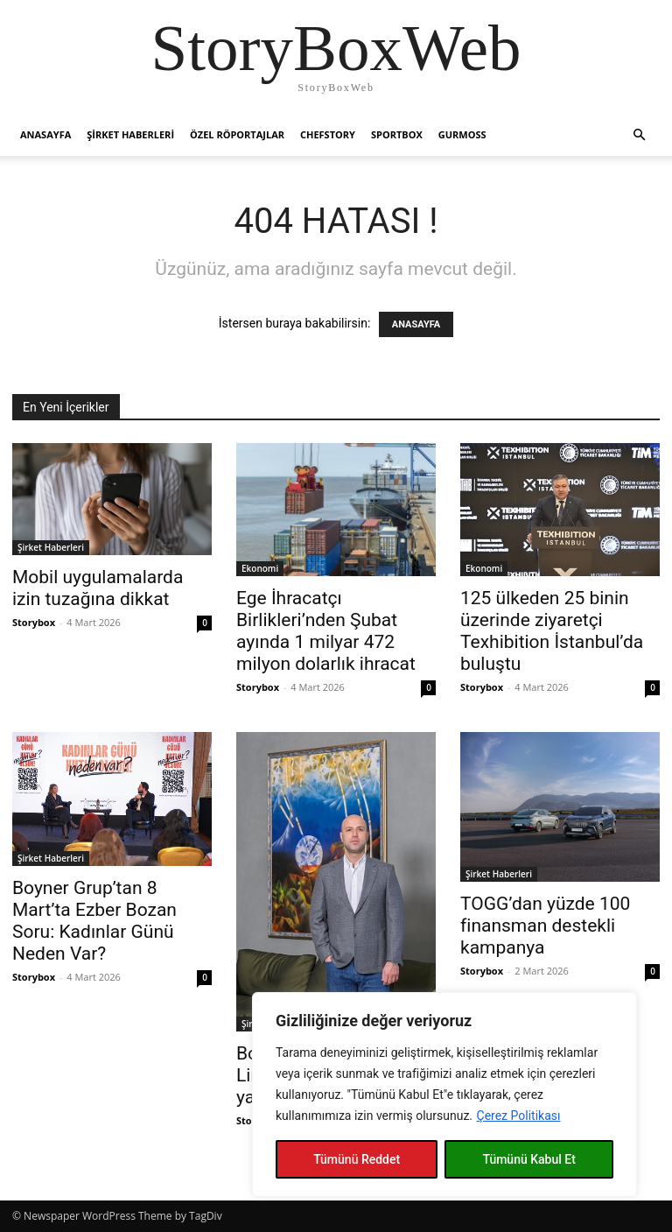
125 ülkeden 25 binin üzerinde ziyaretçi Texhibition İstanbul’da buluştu (551, 631)
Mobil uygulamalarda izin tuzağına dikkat (97, 588)
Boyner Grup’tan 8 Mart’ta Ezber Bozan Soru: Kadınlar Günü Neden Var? (94, 920)
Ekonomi (260, 568)
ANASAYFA (416, 324)
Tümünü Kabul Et (528, 1159)
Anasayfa (45, 134)
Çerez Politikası (519, 1116)
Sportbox (397, 134)
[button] (639, 135)
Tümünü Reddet (356, 1159)
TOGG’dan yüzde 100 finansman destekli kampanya (545, 925)
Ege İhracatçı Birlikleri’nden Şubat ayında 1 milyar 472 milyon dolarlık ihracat (326, 631)
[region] (444, 1094)
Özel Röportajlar (237, 134)
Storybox (33, 622)
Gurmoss (462, 134)
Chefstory (327, 134)
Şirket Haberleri (130, 134)
